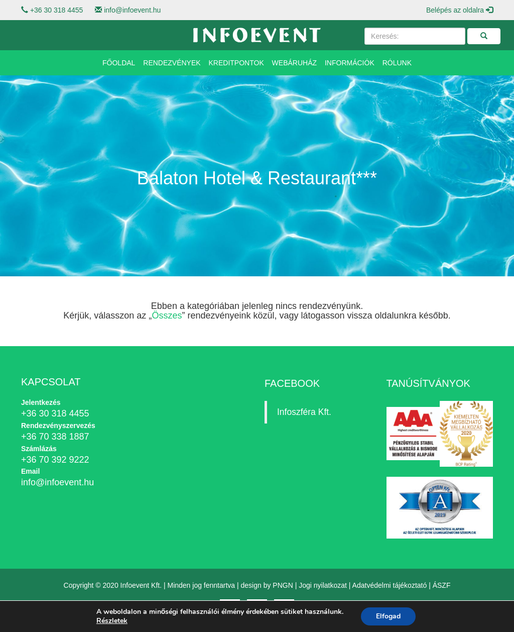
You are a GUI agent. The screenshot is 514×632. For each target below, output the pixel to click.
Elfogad (388, 616)
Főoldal (118, 63)
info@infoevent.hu (132, 10)
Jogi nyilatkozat (323, 585)
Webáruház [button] (294, 63)
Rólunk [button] (397, 63)
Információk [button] (349, 63)
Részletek (111, 620)
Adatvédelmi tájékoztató (389, 585)
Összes (167, 315)
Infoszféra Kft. (304, 412)
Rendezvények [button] (171, 63)
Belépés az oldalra (459, 10)
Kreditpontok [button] (236, 63)
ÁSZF (442, 585)
